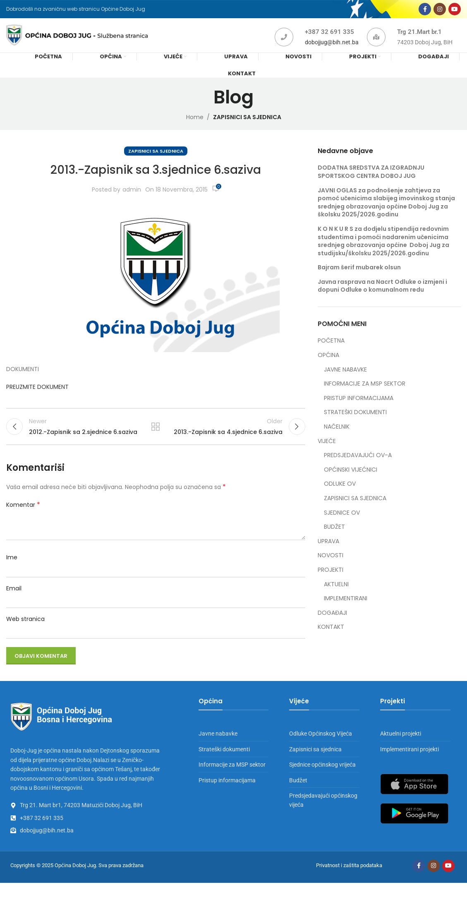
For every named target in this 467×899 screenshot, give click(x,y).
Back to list (155, 440)
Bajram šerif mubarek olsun (359, 279)
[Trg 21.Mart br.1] (376, 45)
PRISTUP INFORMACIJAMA (358, 410)
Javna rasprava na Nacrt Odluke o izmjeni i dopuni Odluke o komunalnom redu (382, 297)
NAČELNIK (337, 438)
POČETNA (331, 353)
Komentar (23, 521)
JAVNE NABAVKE (345, 381)
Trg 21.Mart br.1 (419, 40)
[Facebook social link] (425, 11)
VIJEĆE (327, 453)
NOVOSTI (330, 567)
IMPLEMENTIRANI (345, 610)
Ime (11, 574)
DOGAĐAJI (332, 624)
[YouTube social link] (454, 11)
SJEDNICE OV (342, 524)
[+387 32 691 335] (284, 45)
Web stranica (25, 635)
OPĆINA (328, 367)
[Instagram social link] (439, 11)
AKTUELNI (336, 596)
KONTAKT (331, 639)
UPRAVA (328, 553)
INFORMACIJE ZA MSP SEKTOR (364, 395)
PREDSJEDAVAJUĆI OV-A (358, 467)
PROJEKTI (330, 581)
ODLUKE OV (340, 496)
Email (14, 604)
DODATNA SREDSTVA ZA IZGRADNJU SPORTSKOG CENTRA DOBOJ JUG (371, 183)
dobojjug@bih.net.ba (332, 50)
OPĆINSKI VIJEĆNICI (350, 481)
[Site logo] (90, 43)
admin (131, 201)
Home (195, 129)
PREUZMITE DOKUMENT (38, 398)
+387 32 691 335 (329, 40)
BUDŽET (334, 538)
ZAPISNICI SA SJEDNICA (247, 129)
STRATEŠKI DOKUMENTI (355, 424)
